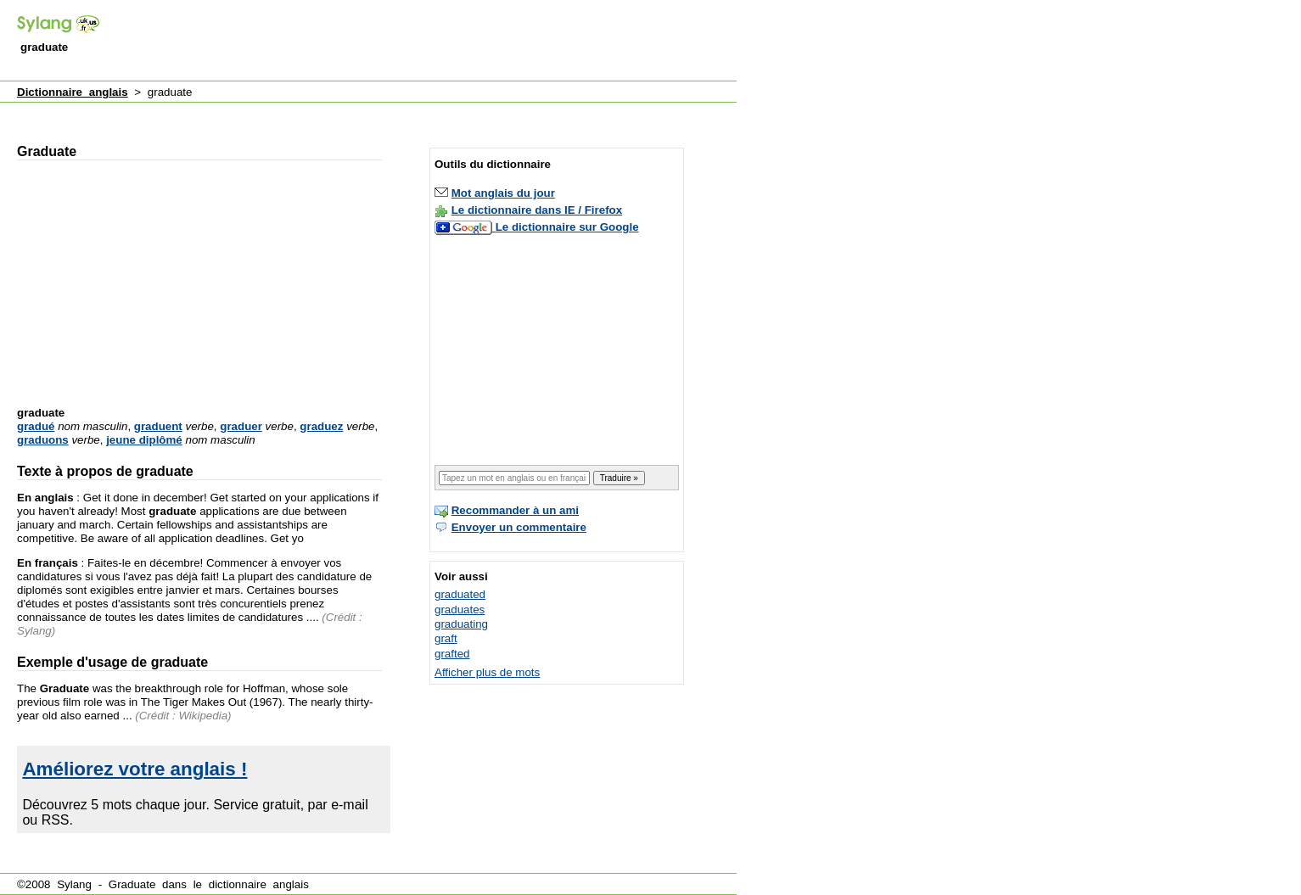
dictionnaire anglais (259, 884)
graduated (460, 594)
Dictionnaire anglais (72, 92)
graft (446, 638)
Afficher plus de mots (487, 672)
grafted (452, 653)
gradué (35, 426)
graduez (321, 426)
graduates (460, 609)
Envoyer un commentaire (518, 527)
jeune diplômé (144, 440)
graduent (158, 426)
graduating (461, 624)
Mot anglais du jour (503, 193)
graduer (241, 426)
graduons (43, 440)
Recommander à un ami (515, 510)
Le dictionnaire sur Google (567, 227)
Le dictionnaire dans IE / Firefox (536, 210)
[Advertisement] (428, 41)
